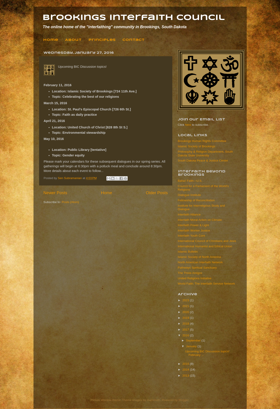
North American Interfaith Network (200, 262)
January (192, 346)
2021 (186, 306)
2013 (186, 375)
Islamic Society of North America (199, 257)
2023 (186, 300)
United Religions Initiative (195, 278)
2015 (186, 363)
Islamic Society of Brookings (196, 146)
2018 (186, 323)
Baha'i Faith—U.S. (190, 180)
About (73, 40)
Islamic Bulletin (188, 251)
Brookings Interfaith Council (133, 18)
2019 (186, 317)
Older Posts (157, 192)
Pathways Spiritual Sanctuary (197, 267)
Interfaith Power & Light (193, 225)
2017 (186, 329)
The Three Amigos (190, 273)
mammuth (153, 400)
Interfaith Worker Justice (194, 230)
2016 (186, 335)
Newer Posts (55, 192)
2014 (186, 369)
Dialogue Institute (189, 195)
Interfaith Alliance (189, 214)
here (188, 124)
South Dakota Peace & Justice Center (203, 160)
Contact (133, 40)
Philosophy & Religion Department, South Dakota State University (205, 153)
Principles (101, 40)
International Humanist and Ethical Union (205, 246)
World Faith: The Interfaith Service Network (206, 283)
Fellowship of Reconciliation (196, 200)
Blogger (184, 400)
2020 (186, 312)
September (194, 340)
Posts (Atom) (70, 202)
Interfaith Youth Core (191, 235)
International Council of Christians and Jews (207, 241)
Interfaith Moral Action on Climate (200, 219)
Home (50, 40)
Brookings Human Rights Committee (202, 141)
